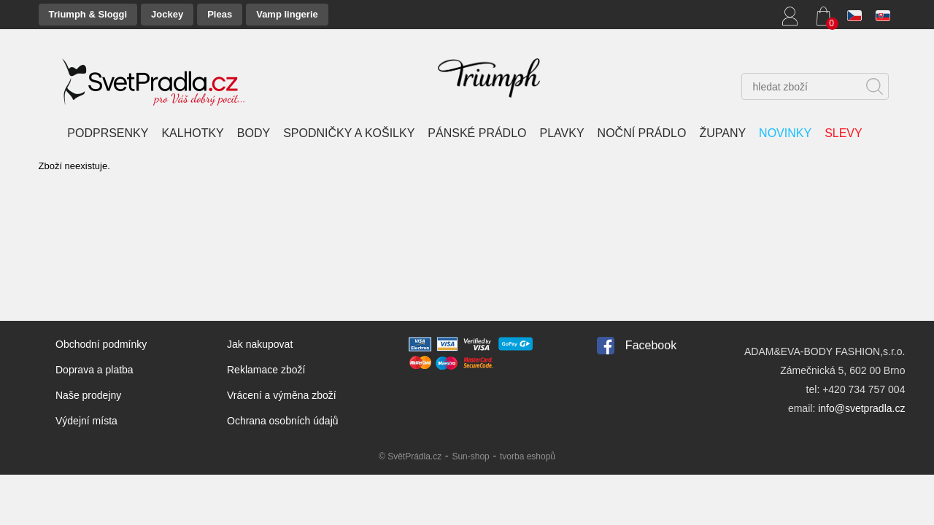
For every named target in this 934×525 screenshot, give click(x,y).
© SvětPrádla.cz (410, 456)
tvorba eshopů (527, 456)
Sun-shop (470, 456)
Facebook (650, 345)
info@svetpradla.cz (861, 408)
